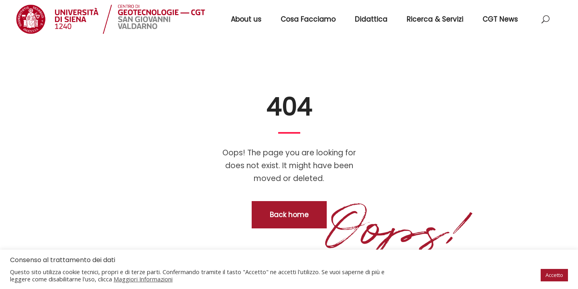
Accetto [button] (554, 275)
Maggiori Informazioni (143, 279)
